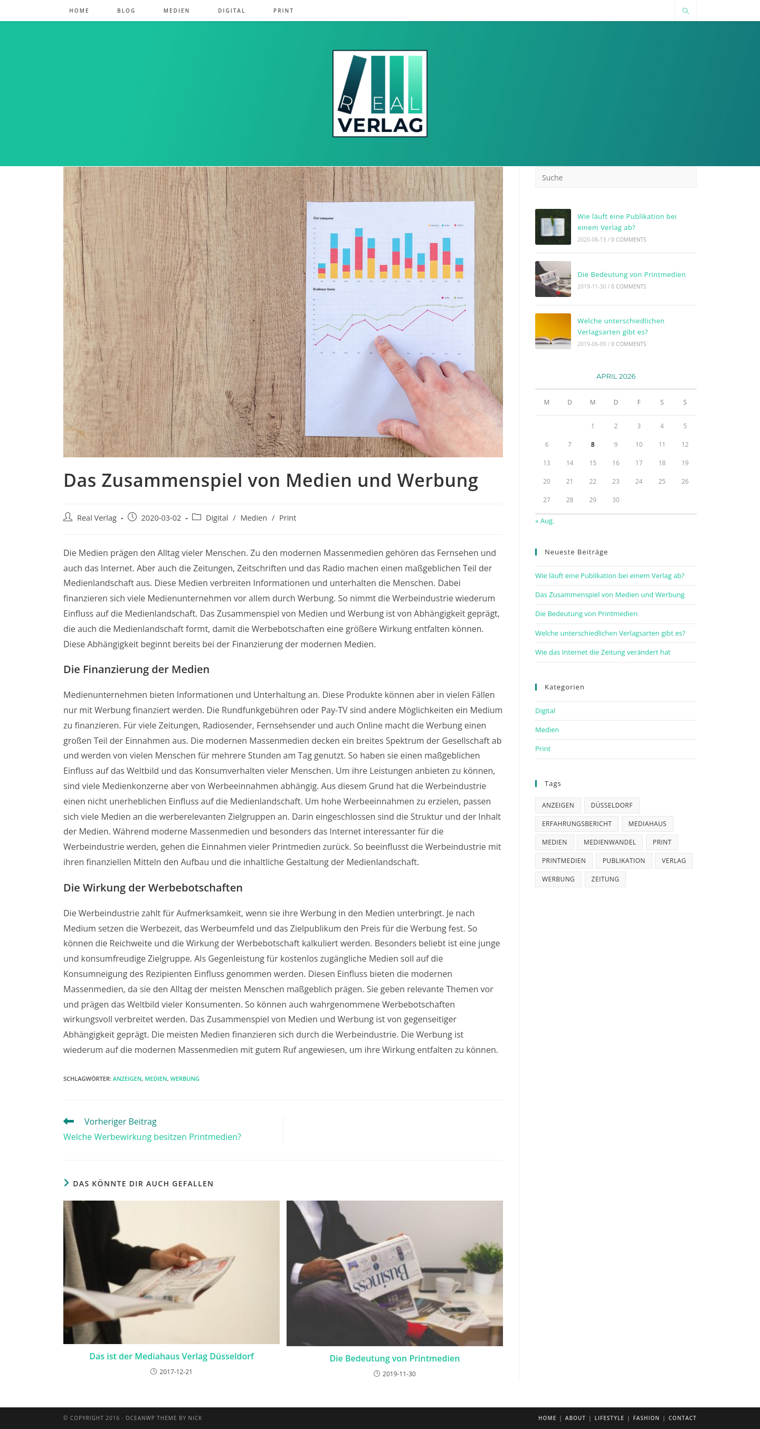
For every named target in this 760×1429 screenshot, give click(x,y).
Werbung (185, 1078)
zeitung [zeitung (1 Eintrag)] (606, 879)
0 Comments (628, 239)
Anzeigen (127, 1078)
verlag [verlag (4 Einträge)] (674, 860)
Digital (217, 518)
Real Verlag (97, 518)
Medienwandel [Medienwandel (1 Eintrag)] (610, 842)
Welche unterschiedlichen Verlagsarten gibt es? (610, 633)
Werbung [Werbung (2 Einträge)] (558, 879)
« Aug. (545, 520)
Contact (683, 1418)
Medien (253, 518)
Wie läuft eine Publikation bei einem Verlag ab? (610, 575)
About (575, 1418)
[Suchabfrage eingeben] (616, 177)
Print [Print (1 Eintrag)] (662, 842)
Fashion (646, 1418)
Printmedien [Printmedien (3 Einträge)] (564, 860)
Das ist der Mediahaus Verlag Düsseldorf (171, 1356)
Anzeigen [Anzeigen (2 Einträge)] (558, 805)
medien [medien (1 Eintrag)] (554, 842)
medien (156, 1078)
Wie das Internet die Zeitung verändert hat (603, 652)
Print (287, 518)
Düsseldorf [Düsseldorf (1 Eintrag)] (612, 805)
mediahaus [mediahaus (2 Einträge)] (648, 823)
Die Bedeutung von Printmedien (394, 1358)
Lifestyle (609, 1418)
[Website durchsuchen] (685, 11)
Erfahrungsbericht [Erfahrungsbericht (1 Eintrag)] (577, 823)
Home (547, 1418)
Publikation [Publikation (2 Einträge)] (624, 860)
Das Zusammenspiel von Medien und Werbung (610, 594)
